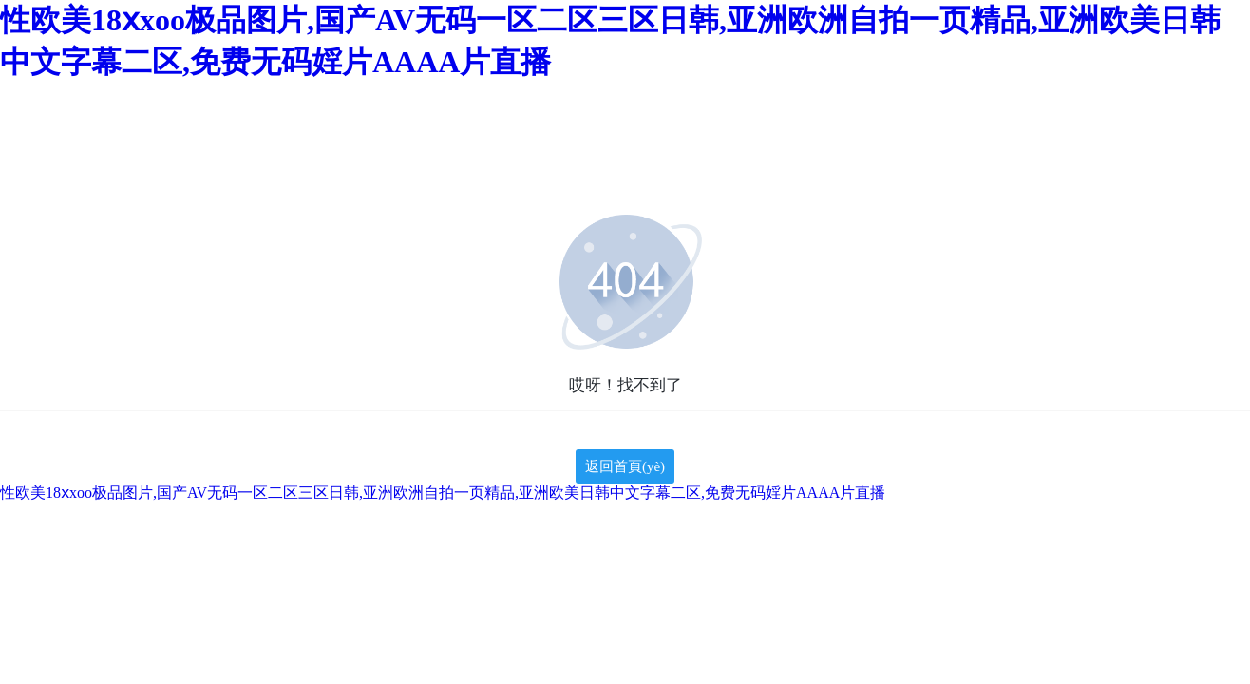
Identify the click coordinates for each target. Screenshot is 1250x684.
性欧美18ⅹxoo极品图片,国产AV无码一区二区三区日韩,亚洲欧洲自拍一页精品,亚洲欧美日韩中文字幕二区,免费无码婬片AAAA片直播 (442, 492)
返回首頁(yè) (625, 466)
